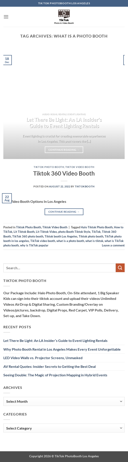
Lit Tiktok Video (46, 231)
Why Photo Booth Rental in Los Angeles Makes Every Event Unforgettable (62, 349)
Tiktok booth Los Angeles (61, 236)
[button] (6, 16)
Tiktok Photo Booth (49, 166)
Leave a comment (113, 245)
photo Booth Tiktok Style (74, 231)
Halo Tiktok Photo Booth (97, 227)
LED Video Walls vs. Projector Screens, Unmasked (43, 358)
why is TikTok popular (34, 245)
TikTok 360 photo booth (27, 236)
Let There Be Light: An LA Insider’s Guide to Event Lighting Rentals (64, 123)
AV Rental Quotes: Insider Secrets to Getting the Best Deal (49, 366)
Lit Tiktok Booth (24, 231)
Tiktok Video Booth (79, 166)
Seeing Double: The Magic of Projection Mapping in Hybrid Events (55, 375)
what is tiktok (94, 241)
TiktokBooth (85, 186)
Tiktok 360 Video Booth (64, 173)
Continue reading (64, 150)
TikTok (96, 231)
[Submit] (120, 267)
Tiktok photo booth (91, 236)
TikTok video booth (42, 241)
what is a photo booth (70, 241)
